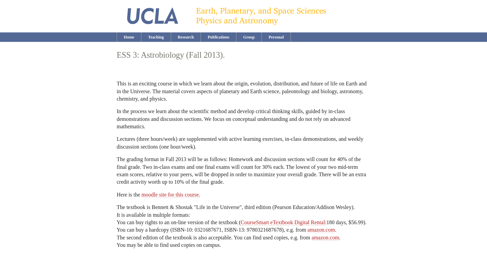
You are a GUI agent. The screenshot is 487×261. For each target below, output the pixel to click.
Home (129, 37)
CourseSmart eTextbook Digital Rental (283, 222)
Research (186, 37)
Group (249, 37)
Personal (276, 37)
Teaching (156, 37)
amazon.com (321, 230)
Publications (218, 37)
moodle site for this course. (170, 195)
